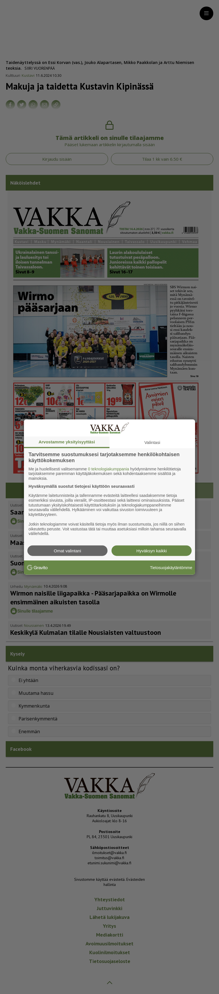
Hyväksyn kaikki (151, 550)
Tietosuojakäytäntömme (171, 567)
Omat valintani (67, 550)
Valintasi (152, 442)
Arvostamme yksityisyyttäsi (66, 441)
